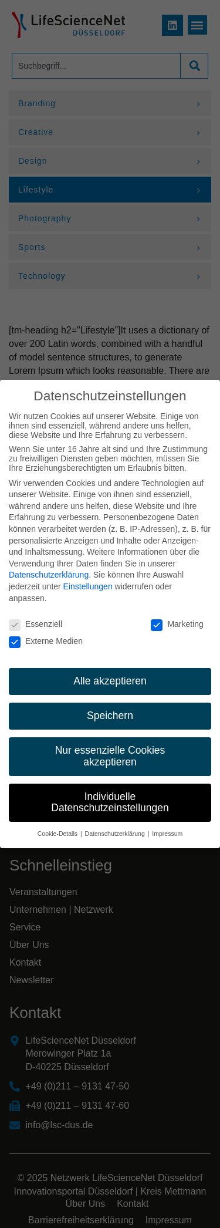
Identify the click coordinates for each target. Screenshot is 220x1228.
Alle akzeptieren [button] (110, 670)
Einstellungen (88, 575)
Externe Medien (46, 629)
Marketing (177, 613)
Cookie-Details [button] (58, 822)
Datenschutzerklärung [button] (116, 822)
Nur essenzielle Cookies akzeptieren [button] (110, 745)
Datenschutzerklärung (49, 563)
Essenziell (35, 613)
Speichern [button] (110, 704)
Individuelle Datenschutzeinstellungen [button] (109, 790)
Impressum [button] (167, 822)
